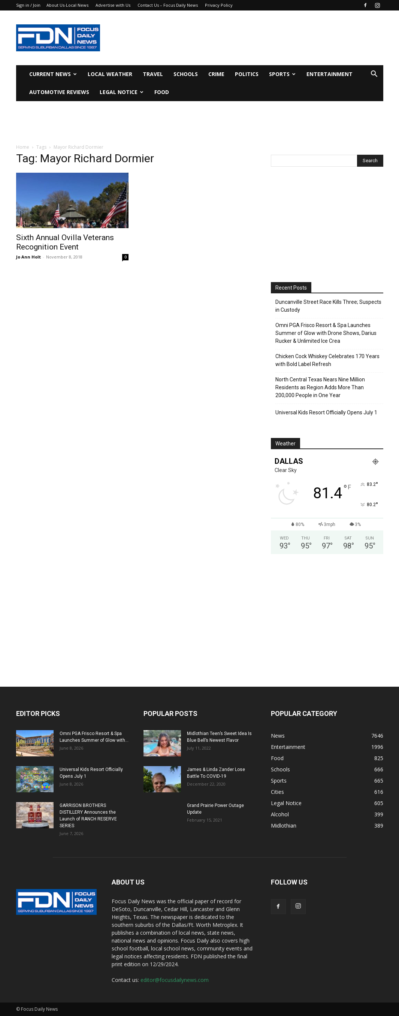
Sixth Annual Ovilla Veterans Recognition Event (65, 242)
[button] (374, 74)
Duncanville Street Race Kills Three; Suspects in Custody (328, 306)
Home (22, 147)
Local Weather (110, 74)
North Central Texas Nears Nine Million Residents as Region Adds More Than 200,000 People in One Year (320, 387)
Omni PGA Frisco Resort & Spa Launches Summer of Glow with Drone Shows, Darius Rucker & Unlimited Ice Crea (326, 333)
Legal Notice (121, 92)
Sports (282, 74)
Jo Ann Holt (28, 257)
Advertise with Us (113, 5)
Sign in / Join (28, 5)
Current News (53, 74)
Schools (185, 74)
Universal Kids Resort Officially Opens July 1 (326, 412)
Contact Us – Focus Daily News (167, 5)
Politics (247, 74)
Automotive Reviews (59, 92)
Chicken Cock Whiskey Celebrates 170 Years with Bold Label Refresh (327, 360)
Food (161, 92)
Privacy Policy (219, 5)
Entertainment (329, 74)
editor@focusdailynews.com (174, 979)
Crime (216, 74)
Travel (153, 74)
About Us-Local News (67, 5)
